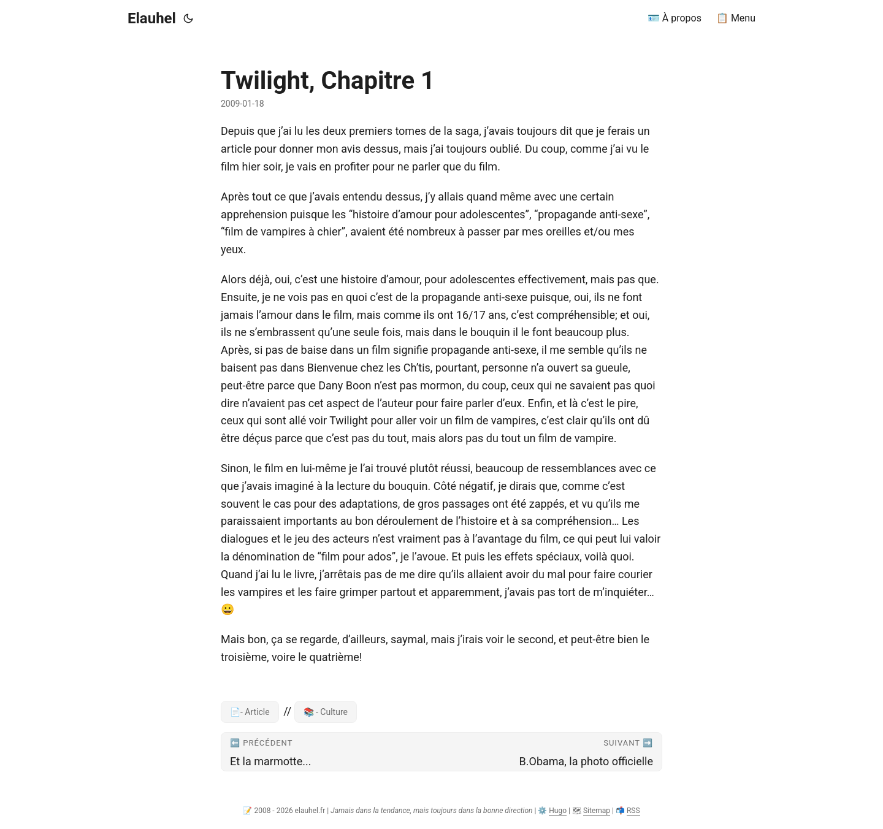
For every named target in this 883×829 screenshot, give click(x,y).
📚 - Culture (326, 712)
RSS (633, 810)
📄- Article (250, 712)
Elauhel (152, 18)
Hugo (558, 810)
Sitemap (596, 810)
